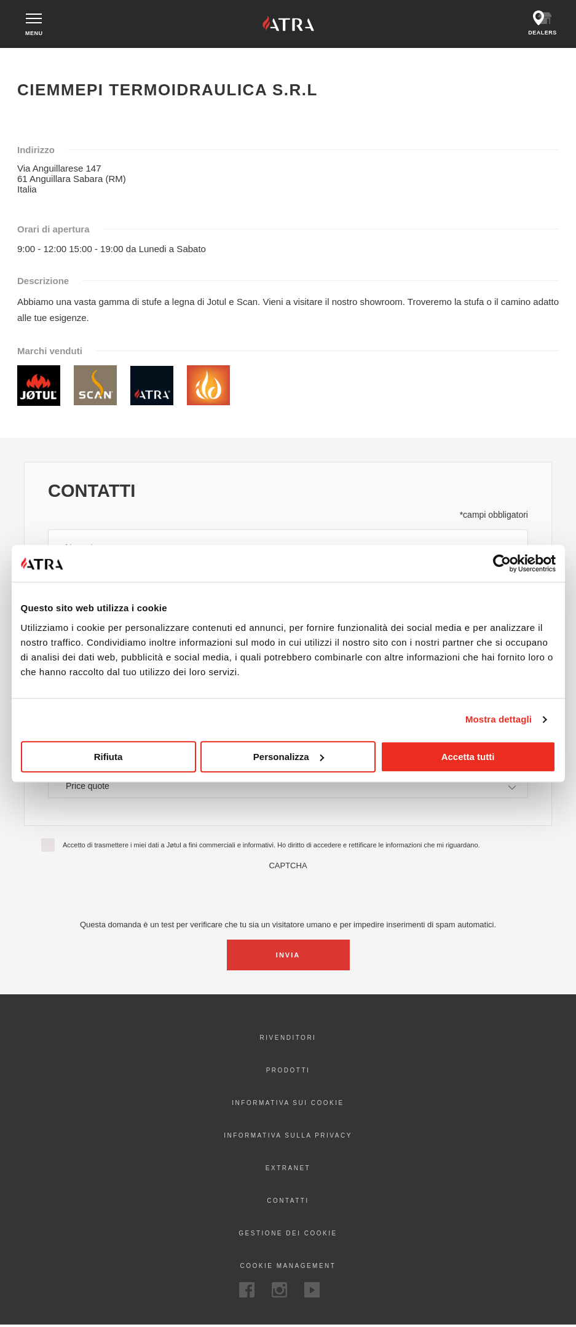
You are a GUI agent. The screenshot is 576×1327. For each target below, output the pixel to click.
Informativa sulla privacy (288, 1137)
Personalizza (288, 756)
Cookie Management (288, 1267)
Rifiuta (108, 756)
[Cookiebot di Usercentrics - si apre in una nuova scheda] (502, 563)
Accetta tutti (468, 756)
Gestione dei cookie (288, 1235)
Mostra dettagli (498, 719)
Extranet (288, 1170)
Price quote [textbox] (87, 787)
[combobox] (288, 787)
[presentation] (288, 895)
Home (33, 61)
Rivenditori (288, 1039)
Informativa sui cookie (288, 1104)
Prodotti (288, 1072)
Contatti (288, 1202)
